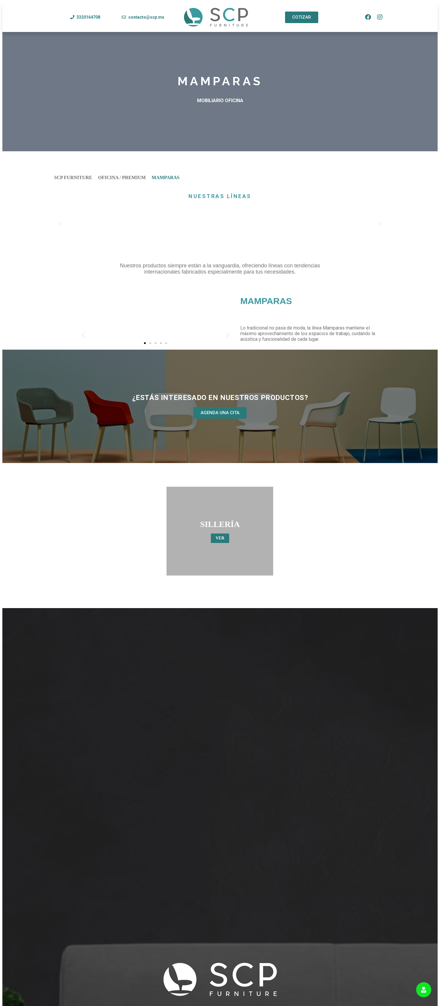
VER (220, 538)
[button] (60, 224)
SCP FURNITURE (73, 177)
